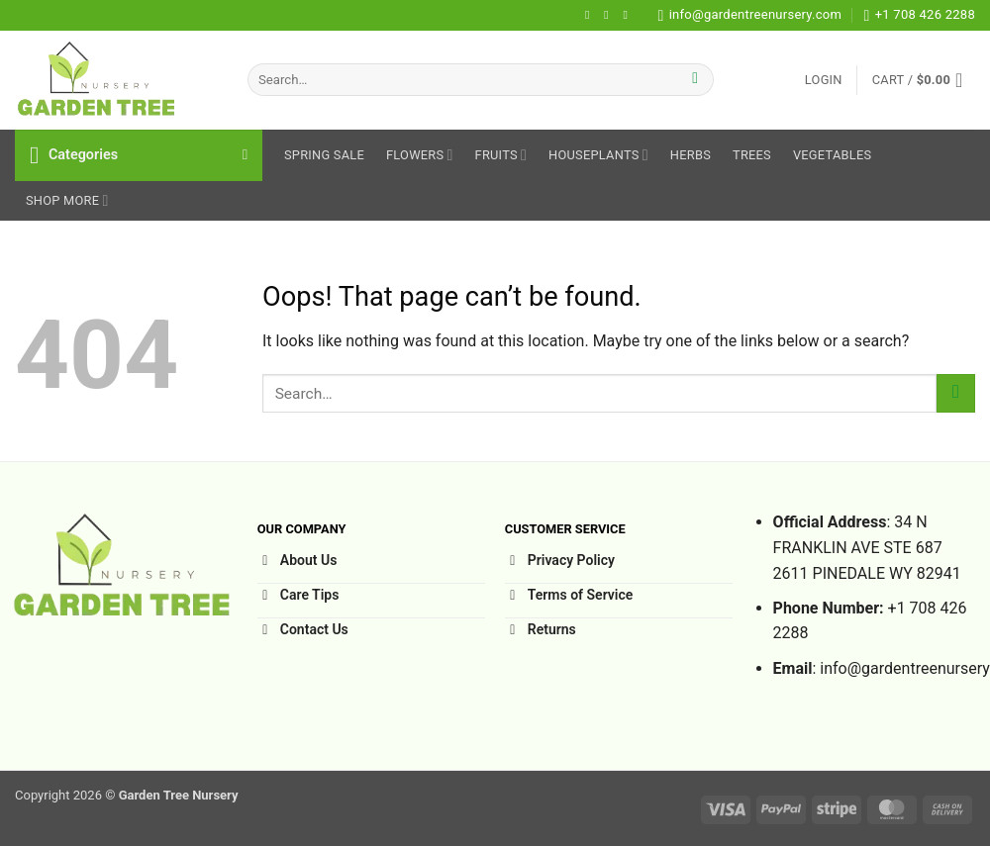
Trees (752, 154)
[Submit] (695, 80)
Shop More (67, 200)
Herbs (690, 154)
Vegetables (832, 154)
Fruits (501, 154)
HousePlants (598, 154)
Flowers (419, 154)
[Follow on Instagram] (610, 15)
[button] (823, 80)
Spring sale (324, 154)
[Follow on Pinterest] (629, 15)
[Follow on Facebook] (591, 15)
